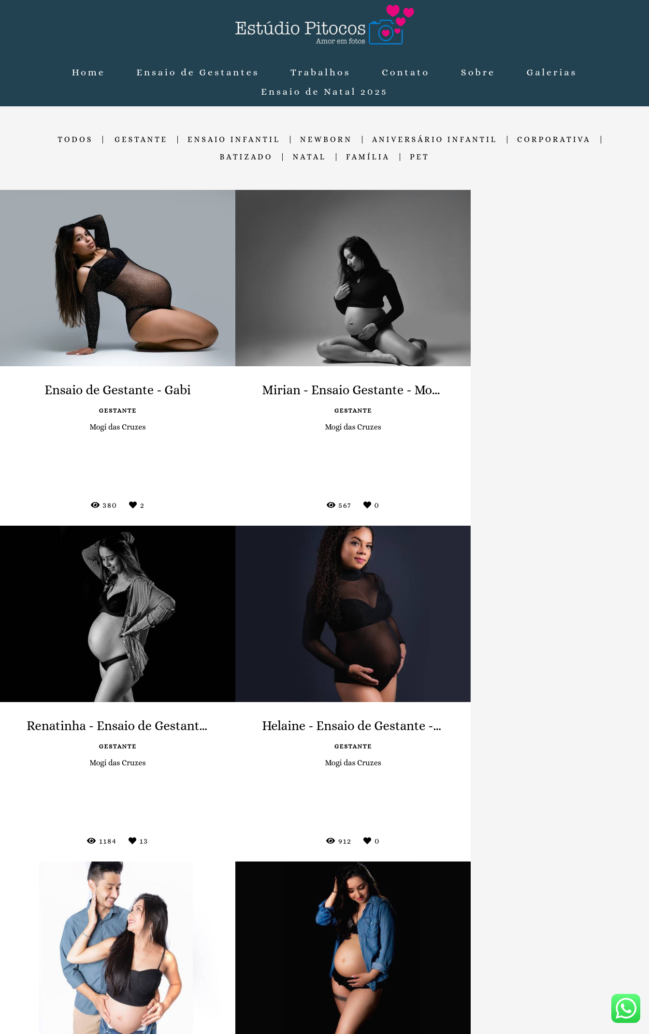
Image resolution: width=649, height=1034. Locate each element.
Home (88, 72)
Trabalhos (320, 72)
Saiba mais (225, 962)
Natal (309, 157)
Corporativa (554, 140)
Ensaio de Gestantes (197, 72)
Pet (420, 157)
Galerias (552, 72)
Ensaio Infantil (233, 140)
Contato (406, 72)
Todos (75, 140)
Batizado (246, 157)
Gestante (141, 140)
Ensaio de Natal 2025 (324, 91)
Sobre (478, 72)
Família (368, 157)
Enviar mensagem (517, 914)
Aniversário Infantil (434, 140)
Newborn (326, 140)
